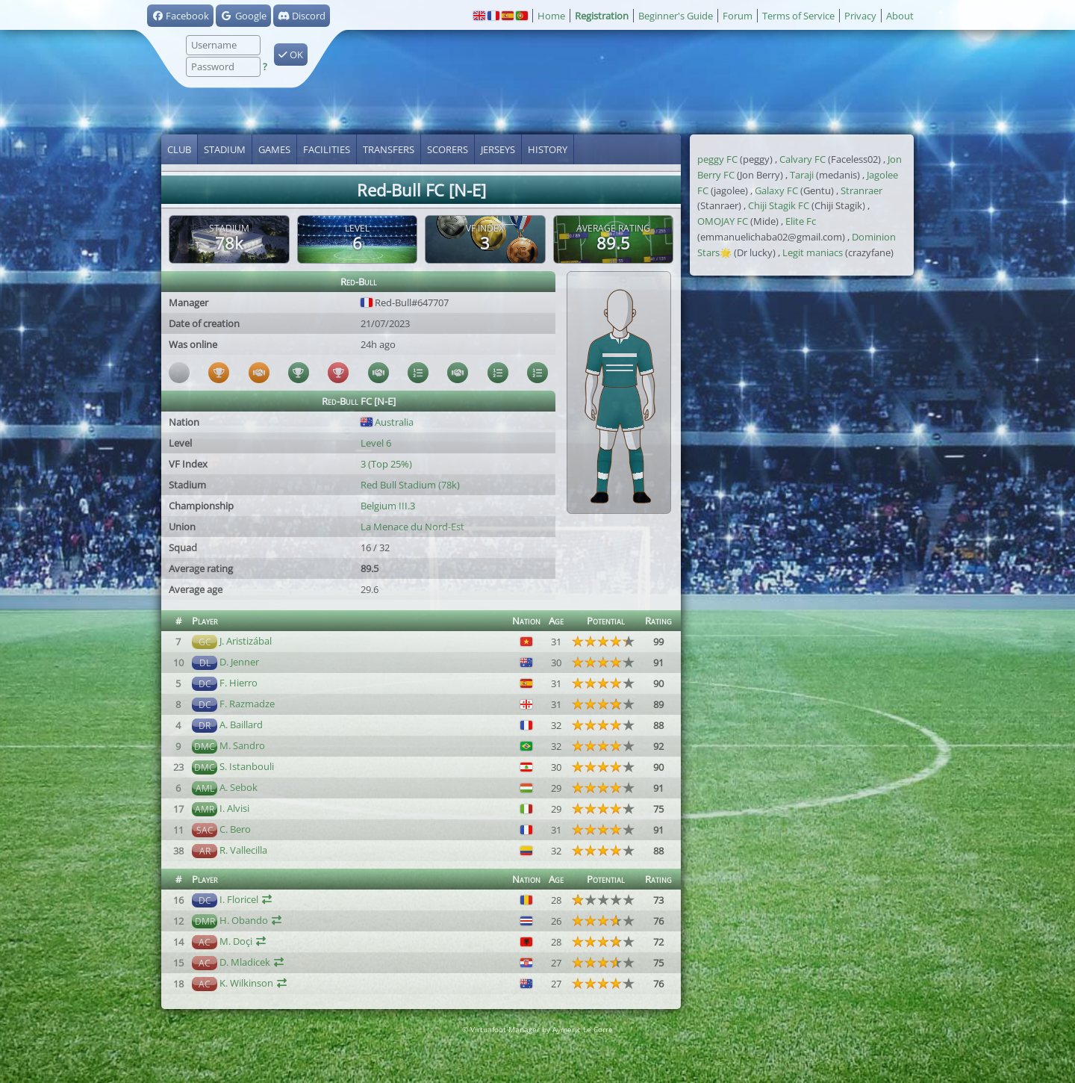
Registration (602, 15)
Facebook (180, 15)
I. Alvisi (234, 808)
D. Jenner (239, 661)
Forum (737, 15)
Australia (387, 422)
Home (551, 15)
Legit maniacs (812, 252)
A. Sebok (238, 787)
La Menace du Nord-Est (412, 526)
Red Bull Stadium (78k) (410, 484)
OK (290, 54)
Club (179, 149)
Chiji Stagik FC (778, 205)
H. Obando (243, 920)
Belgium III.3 (388, 505)
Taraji (802, 174)
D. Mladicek (244, 962)
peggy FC (717, 159)
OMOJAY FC (722, 221)
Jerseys (498, 149)
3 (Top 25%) (386, 464)
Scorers (447, 149)
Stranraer (861, 190)
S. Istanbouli (246, 766)
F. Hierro (238, 682)
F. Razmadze (247, 703)
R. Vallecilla (243, 850)
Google (243, 15)
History (547, 149)
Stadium (225, 149)
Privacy (860, 15)
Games (274, 149)
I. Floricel (238, 899)
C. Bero (235, 829)
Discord (301, 15)
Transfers (388, 149)
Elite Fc (800, 221)
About (900, 15)
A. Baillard (241, 724)
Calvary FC (802, 159)
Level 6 (376, 443)
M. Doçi (235, 941)
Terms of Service (798, 15)
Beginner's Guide (675, 15)
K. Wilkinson (246, 983)
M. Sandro (242, 745)
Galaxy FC (776, 190)
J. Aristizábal (245, 641)
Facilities (326, 149)
